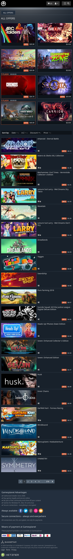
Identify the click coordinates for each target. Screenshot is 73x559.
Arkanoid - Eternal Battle (48, 138)
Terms (8, 550)
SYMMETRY (42, 458)
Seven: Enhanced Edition (48, 357)
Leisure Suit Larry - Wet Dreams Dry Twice (53, 190)
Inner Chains (43, 391)
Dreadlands (43, 240)
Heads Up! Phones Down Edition (51, 324)
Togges (41, 256)
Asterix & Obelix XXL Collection (51, 155)
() (50, 3)
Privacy (14, 550)
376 (47, 481)
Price (47, 132)
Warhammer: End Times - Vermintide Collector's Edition (54, 173)
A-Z (24, 132)
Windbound (43, 425)
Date (15, 132)
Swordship (42, 273)
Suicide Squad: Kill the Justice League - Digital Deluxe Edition (54, 308)
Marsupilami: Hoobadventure (50, 441)
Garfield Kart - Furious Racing (50, 408)
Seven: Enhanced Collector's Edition (53, 341)
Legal (3, 550)
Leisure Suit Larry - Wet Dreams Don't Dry (54, 224)
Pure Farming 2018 (46, 290)
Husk (40, 374)
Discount (35, 132)
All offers (8, 12)
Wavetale (41, 206)
